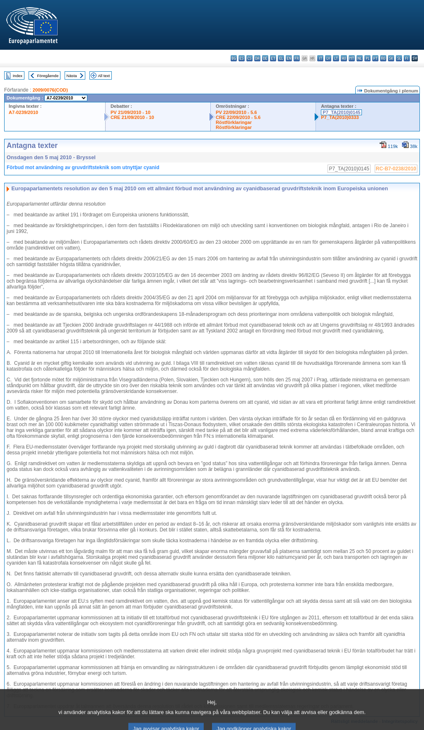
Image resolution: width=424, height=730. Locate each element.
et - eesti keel (273, 58)
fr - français (297, 58)
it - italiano (320, 58)
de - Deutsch (265, 58)
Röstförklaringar (234, 122)
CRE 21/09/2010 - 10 (132, 117)
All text (104, 75)
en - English (289, 58)
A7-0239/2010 (23, 112)
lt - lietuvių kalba (336, 58)
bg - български (234, 58)
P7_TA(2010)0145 (341, 112)
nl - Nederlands (360, 58)
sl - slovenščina (399, 58)
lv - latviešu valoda (328, 58)
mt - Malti (352, 58)
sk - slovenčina (391, 58)
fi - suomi (407, 58)
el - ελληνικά (281, 58)
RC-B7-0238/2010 (396, 169)
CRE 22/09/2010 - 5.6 (238, 117)
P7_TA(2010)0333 (340, 117)
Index (17, 75)
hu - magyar (344, 58)
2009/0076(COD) (50, 89)
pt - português (375, 58)
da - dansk (257, 58)
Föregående (48, 75)
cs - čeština (249, 58)
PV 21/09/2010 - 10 (130, 112)
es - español (241, 58)
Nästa (72, 75)
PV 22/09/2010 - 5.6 (236, 112)
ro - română (383, 58)
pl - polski (367, 58)
